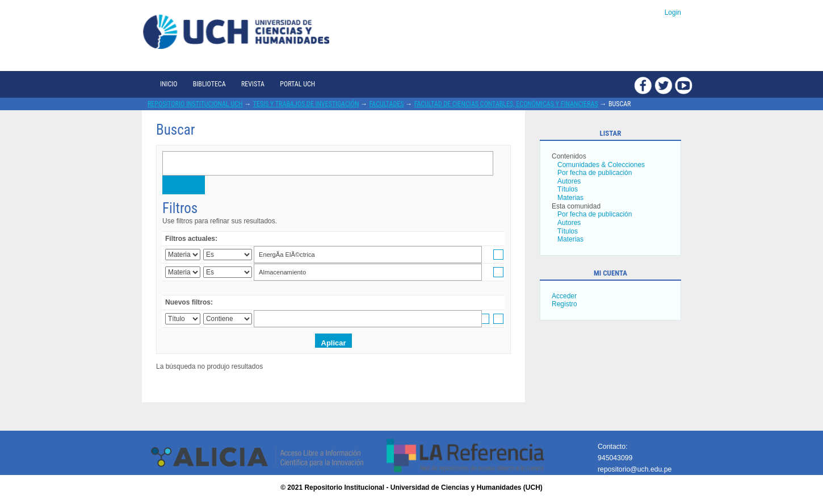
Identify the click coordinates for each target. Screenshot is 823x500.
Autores (569, 181)
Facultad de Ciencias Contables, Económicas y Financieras (506, 104)
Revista (252, 84)
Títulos (567, 189)
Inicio (168, 84)
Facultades (386, 104)
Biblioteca (209, 84)
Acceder (564, 296)
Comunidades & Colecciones (601, 165)
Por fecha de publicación (594, 173)
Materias (570, 198)
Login (673, 12)
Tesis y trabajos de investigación (306, 104)
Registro (564, 304)
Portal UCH (297, 84)
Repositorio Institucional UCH (195, 104)
